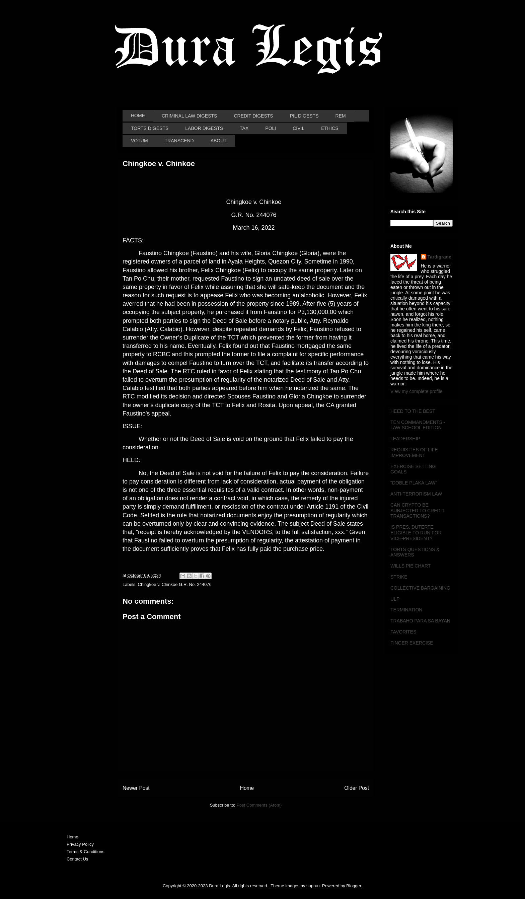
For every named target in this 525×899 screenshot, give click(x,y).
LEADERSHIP (405, 438)
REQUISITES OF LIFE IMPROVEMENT (414, 452)
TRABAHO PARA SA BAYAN (420, 620)
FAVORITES (403, 631)
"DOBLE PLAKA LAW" (413, 482)
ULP (394, 599)
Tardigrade (439, 256)
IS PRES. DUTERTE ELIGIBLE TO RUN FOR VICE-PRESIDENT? (416, 532)
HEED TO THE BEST (412, 411)
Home (247, 788)
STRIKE (398, 577)
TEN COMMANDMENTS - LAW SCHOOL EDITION (417, 425)
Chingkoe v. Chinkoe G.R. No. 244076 (175, 584)
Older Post (356, 788)
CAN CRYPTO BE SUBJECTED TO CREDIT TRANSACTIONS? (417, 510)
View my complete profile (416, 391)
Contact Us (77, 858)
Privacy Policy (80, 844)
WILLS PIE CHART (410, 566)
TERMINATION (406, 609)
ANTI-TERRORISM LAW (416, 494)
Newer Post (136, 788)
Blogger (353, 885)
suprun (313, 885)
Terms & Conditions (85, 851)
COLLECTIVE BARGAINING (420, 588)
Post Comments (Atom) (259, 805)
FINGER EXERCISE (411, 643)
